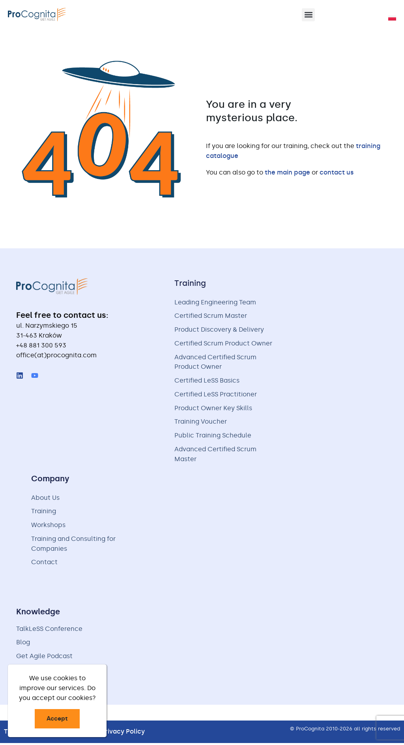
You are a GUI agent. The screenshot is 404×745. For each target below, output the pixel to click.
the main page (287, 172)
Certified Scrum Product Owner (223, 344)
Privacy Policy (123, 733)
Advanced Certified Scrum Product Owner (215, 363)
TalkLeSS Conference (49, 630)
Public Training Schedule (212, 437)
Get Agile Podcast (44, 658)
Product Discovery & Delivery (219, 330)
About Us (45, 499)
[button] (308, 14)
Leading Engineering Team (215, 302)
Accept (57, 718)
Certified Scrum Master (210, 316)
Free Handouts (39, 672)
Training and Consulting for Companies (73, 545)
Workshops (48, 527)
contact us (337, 172)
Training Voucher (200, 423)
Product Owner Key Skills (213, 409)
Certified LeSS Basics (206, 381)
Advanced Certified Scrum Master (215, 455)
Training (43, 513)
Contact (44, 564)
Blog (23, 644)
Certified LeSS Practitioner (215, 395)
